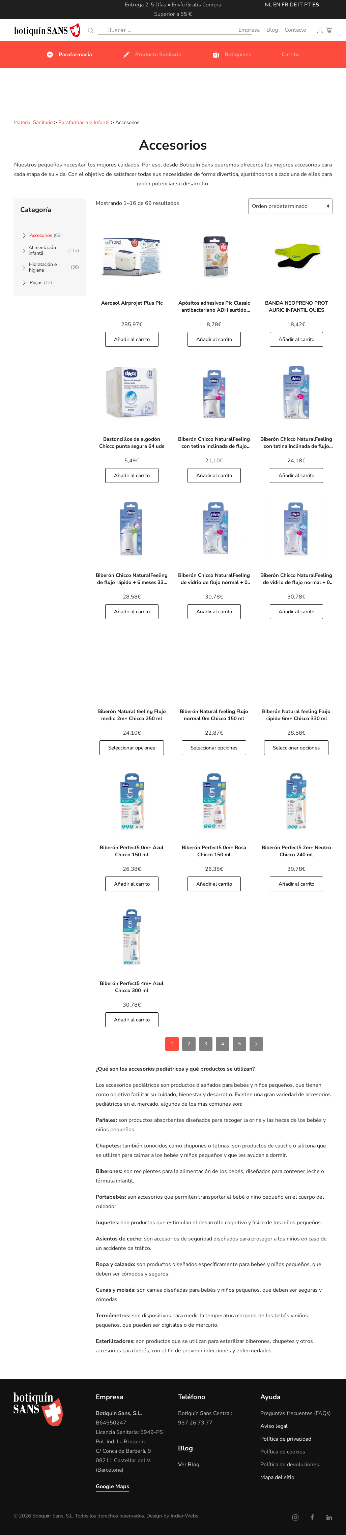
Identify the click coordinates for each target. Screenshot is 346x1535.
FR (285, 4)
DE (293, 4)
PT (307, 4)
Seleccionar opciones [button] (131, 747)
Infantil (102, 122)
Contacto (295, 30)
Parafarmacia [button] (69, 55)
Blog (272, 30)
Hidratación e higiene (54, 267)
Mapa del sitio (277, 1477)
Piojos (41, 282)
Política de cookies (282, 1451)
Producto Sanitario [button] (151, 55)
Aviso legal (274, 1426)
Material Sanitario (33, 122)
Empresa (249, 30)
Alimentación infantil (54, 250)
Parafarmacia (73, 122)
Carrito (290, 54)
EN (276, 4)
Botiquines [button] (231, 55)
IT (300, 4)
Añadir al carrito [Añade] (132, 339)
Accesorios (46, 235)
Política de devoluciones (289, 1464)
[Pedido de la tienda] (290, 206)
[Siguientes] (256, 1043)
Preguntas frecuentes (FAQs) (295, 1413)
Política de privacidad (285, 1438)
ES (315, 4)
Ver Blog (188, 1464)
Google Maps (112, 1486)
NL (268, 4)
